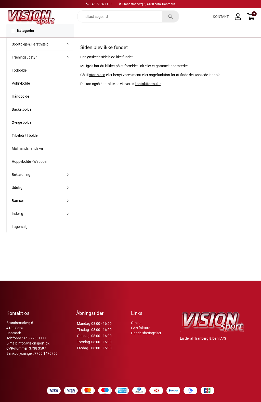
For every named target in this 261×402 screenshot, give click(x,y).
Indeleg (17, 224)
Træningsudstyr (24, 67)
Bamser (18, 211)
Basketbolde (21, 120)
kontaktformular (148, 94)
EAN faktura (140, 328)
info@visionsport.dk (33, 343)
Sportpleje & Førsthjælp (30, 54)
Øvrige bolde (21, 133)
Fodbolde (19, 80)
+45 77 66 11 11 (99, 4)
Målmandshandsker (27, 159)
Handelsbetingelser (146, 333)
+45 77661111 (35, 338)
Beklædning (21, 185)
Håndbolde (20, 107)
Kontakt (221, 21)
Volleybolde (21, 93)
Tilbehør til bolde (24, 146)
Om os (136, 323)
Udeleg (17, 198)
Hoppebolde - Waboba (29, 172)
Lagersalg (20, 237)
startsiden (97, 85)
